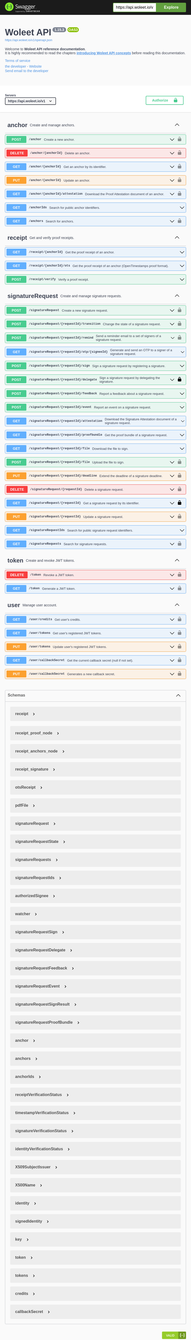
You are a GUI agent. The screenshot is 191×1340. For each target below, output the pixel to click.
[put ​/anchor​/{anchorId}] (90, 180)
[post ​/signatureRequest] (90, 310)
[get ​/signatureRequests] (90, 543)
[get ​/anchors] (90, 221)
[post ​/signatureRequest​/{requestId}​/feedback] (95, 393)
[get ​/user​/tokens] (90, 633)
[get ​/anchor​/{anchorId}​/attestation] (90, 193)
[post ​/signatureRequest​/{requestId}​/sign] (95, 365)
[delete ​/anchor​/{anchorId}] (90, 153)
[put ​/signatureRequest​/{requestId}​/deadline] (90, 475)
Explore (171, 7)
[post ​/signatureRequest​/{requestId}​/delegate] (90, 379)
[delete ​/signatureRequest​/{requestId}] (90, 489)
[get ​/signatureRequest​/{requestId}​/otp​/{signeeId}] (95, 352)
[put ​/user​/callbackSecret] (90, 673)
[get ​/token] (90, 588)
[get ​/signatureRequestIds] (95, 530)
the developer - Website (23, 66)
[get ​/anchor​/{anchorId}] (90, 166)
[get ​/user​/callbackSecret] (90, 660)
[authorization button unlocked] (180, 139)
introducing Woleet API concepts (104, 53)
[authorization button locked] (180, 380)
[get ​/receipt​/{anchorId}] (95, 252)
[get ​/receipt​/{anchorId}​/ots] (95, 265)
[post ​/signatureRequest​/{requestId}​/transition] (90, 324)
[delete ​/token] (90, 574)
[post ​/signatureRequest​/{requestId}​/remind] (90, 338)
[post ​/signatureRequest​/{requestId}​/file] (90, 462)
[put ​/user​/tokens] (90, 646)
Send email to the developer (26, 71)
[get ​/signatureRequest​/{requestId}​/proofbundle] (95, 434)
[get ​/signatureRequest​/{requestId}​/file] (95, 448)
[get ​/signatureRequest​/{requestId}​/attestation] (95, 421)
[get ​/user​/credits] (90, 619)
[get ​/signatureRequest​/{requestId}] (90, 503)
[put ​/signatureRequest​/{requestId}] (90, 516)
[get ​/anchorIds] (95, 207)
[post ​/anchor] (90, 139)
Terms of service (17, 61)
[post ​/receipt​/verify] (95, 279)
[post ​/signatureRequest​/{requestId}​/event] (95, 407)
